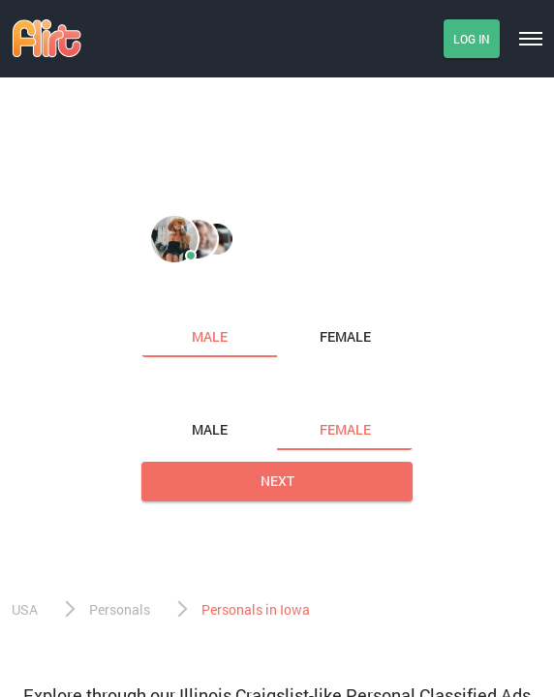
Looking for (185, 389)
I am (158, 296)
